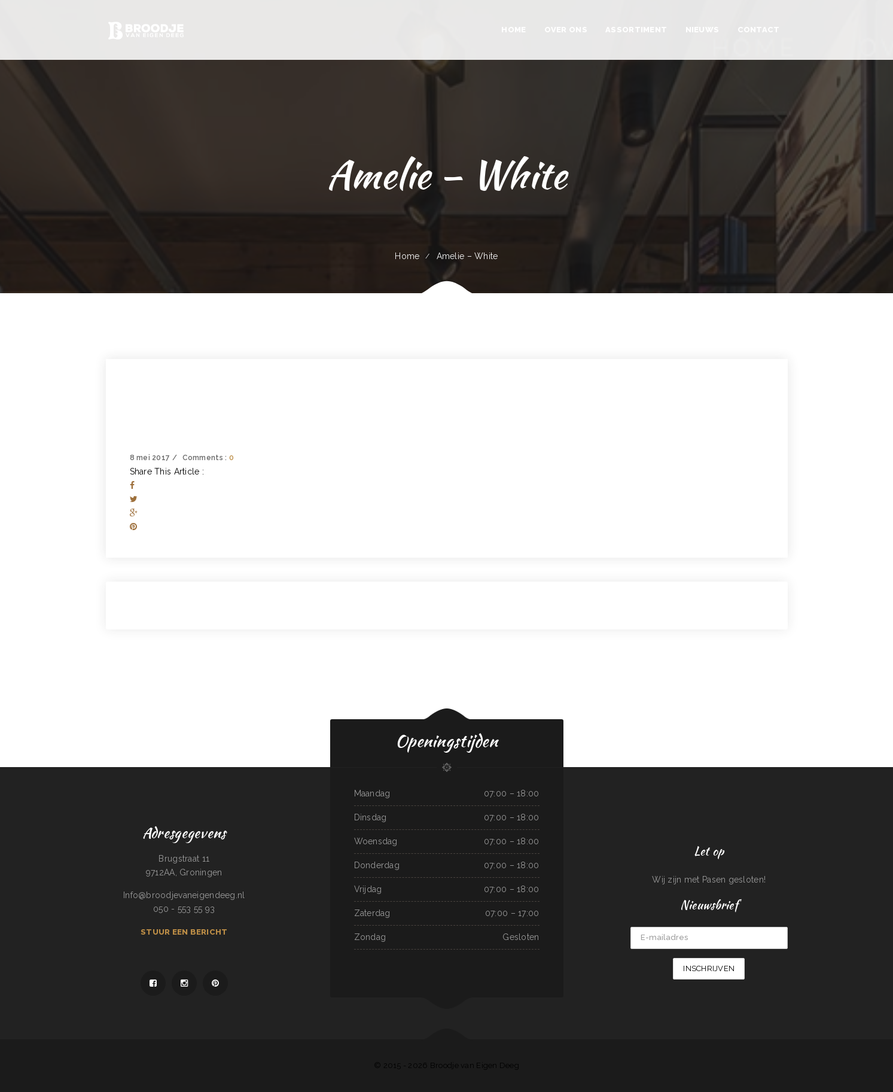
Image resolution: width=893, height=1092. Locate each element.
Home (407, 256)
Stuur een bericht (184, 931)
